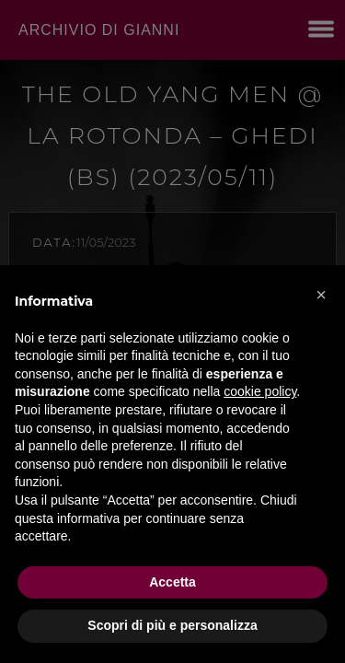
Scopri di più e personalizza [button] (172, 625)
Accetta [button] (172, 582)
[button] (321, 294)
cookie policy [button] (260, 391)
